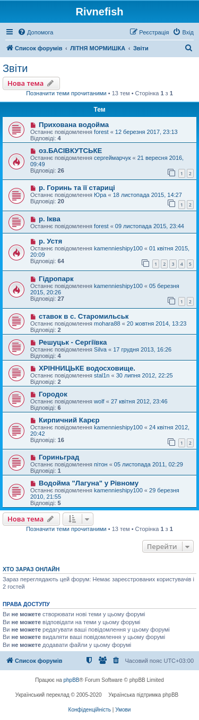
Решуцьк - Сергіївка (73, 342)
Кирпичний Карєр (69, 420)
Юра (100, 195)
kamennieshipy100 (118, 248)
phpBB (72, 680)
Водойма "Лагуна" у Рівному (89, 483)
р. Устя (50, 241)
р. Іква (49, 219)
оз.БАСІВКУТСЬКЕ (70, 151)
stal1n (101, 375)
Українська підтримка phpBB (143, 695)
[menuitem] (35, 32)
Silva (100, 349)
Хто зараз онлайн (31, 569)
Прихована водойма (74, 125)
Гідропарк (56, 279)
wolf (99, 401)
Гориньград (59, 457)
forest (101, 132)
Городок (53, 394)
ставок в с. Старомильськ (83, 316)
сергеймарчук (112, 158)
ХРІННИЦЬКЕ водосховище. (87, 368)
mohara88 (107, 323)
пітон (101, 464)
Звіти (15, 68)
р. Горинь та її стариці (77, 188)
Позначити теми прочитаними (66, 93)
